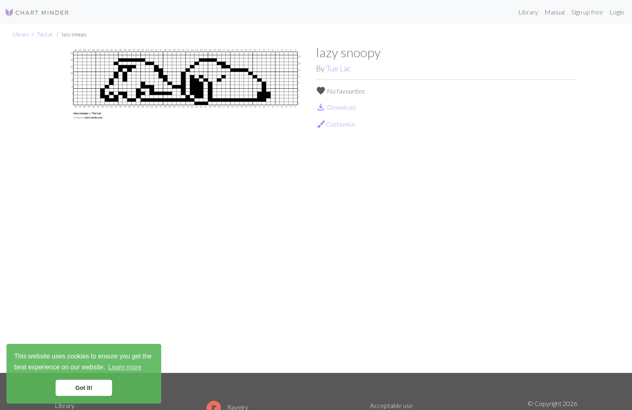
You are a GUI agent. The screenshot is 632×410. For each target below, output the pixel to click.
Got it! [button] (83, 388)
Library (528, 12)
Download (336, 107)
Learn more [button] (124, 367)
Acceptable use (391, 405)
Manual (555, 12)
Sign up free (587, 12)
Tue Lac (45, 34)
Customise (336, 124)
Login (616, 12)
